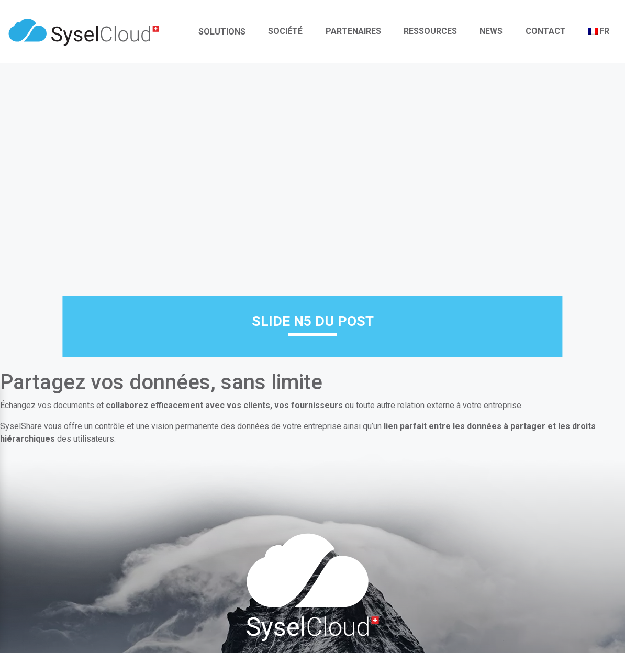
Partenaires (353, 31)
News (491, 31)
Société (285, 31)
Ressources (430, 31)
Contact (546, 31)
